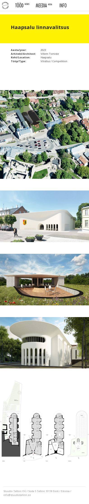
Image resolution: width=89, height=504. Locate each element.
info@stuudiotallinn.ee (17, 495)
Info (62, 5)
